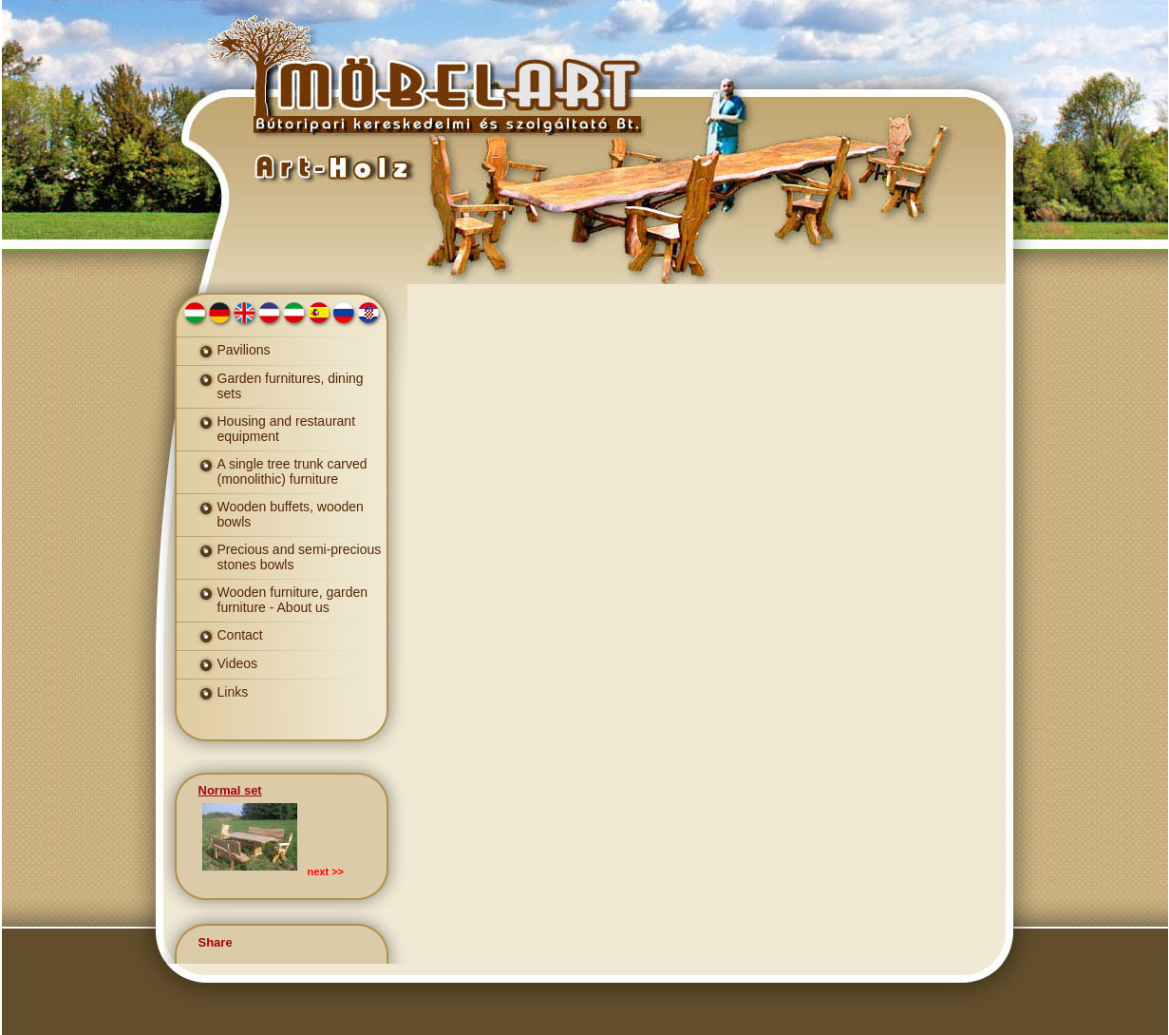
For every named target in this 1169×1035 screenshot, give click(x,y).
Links (233, 692)
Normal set (230, 790)
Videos (237, 663)
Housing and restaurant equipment (286, 428)
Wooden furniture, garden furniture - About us (292, 600)
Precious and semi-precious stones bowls (299, 557)
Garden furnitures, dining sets (290, 386)
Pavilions (244, 349)
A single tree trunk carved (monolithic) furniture (292, 471)
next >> (326, 871)
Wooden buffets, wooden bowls (290, 514)
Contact (240, 634)
